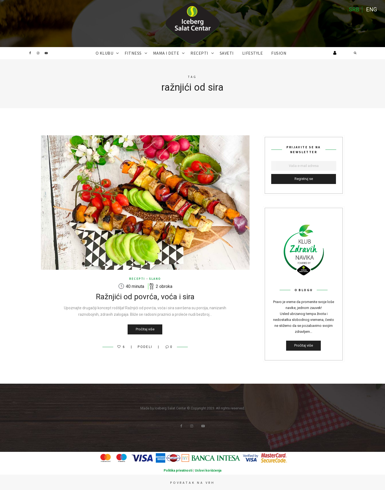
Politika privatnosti (178, 470)
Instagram (38, 53)
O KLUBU (105, 53)
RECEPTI (199, 53)
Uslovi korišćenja (208, 470)
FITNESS (133, 53)
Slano (155, 279)
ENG (371, 9)
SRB (354, 9)
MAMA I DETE (166, 53)
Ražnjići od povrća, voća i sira (145, 296)
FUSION (278, 53)
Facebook (30, 53)
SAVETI (227, 53)
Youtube (46, 53)
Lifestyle (252, 53)
